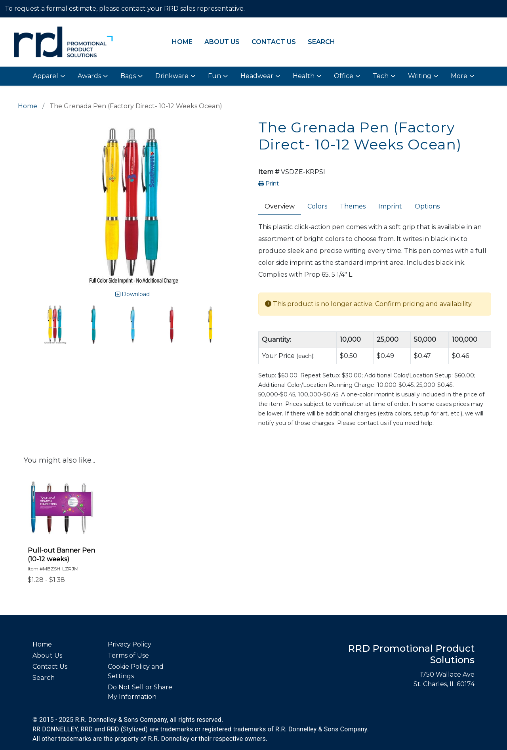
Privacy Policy (129, 644)
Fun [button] (214, 76)
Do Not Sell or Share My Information (140, 691)
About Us (222, 42)
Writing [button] (419, 76)
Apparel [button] (45, 76)
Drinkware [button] (172, 76)
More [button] (459, 76)
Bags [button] (128, 76)
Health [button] (303, 76)
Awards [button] (89, 76)
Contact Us (274, 42)
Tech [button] (381, 76)
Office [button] (343, 76)
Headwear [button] (256, 76)
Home (182, 42)
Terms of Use (128, 655)
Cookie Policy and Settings (136, 671)
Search (321, 42)
